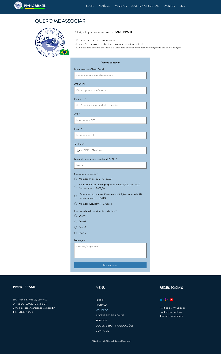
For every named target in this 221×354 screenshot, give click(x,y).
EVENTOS (101, 320)
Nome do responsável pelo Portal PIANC (95, 159)
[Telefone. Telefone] (113, 150)
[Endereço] (109, 105)
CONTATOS (102, 330)
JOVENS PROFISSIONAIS (110, 315)
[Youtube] (172, 300)
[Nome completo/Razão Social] (109, 75)
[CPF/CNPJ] (109, 90)
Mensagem (79, 240)
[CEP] (109, 120)
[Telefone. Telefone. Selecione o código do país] (79, 150)
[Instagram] (167, 300)
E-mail (78, 129)
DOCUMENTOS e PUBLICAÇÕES (111, 325)
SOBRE (100, 300)
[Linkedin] (162, 300)
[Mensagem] (110, 251)
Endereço (80, 99)
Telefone (79, 144)
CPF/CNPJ (80, 84)
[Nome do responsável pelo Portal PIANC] (109, 165)
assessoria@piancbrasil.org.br (38, 307)
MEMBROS (102, 310)
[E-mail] (109, 135)
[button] (90, 6)
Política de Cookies (171, 311)
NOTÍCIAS (101, 305)
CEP (77, 114)
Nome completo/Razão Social (89, 69)
